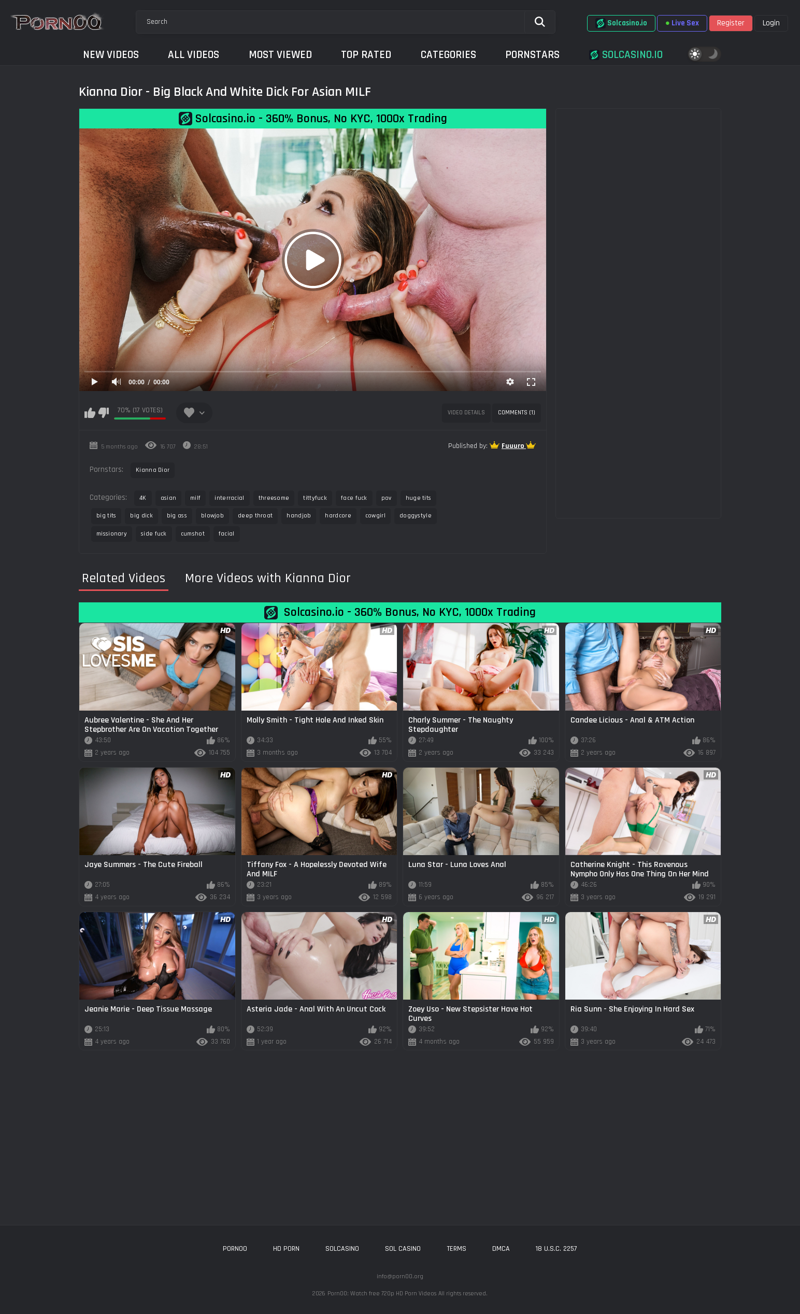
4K (143, 498)
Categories (448, 55)
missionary (111, 534)
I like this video (89, 413)
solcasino (342, 1248)
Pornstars (532, 55)
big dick (141, 515)
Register (731, 23)
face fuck (354, 498)
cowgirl (375, 515)
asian (169, 498)
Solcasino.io (621, 23)
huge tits (419, 498)
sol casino (403, 1248)
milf (195, 498)
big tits (106, 515)
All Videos (193, 55)
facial (227, 534)
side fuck (154, 534)
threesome (274, 498)
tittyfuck (315, 498)
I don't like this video (103, 413)
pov (386, 498)
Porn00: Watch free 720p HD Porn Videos (381, 1293)
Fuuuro (514, 446)
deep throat (255, 515)
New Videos (111, 55)
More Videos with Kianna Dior (268, 578)
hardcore (338, 515)
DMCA (501, 1248)
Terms (456, 1248)
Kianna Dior (152, 470)
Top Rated (366, 55)
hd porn (286, 1248)
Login (771, 23)
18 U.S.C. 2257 (556, 1248)
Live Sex (682, 23)
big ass (177, 515)
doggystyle (415, 515)
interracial (229, 498)
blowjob (212, 515)
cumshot (193, 534)
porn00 (235, 1248)
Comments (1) (516, 412)
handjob (299, 515)
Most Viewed (280, 55)
